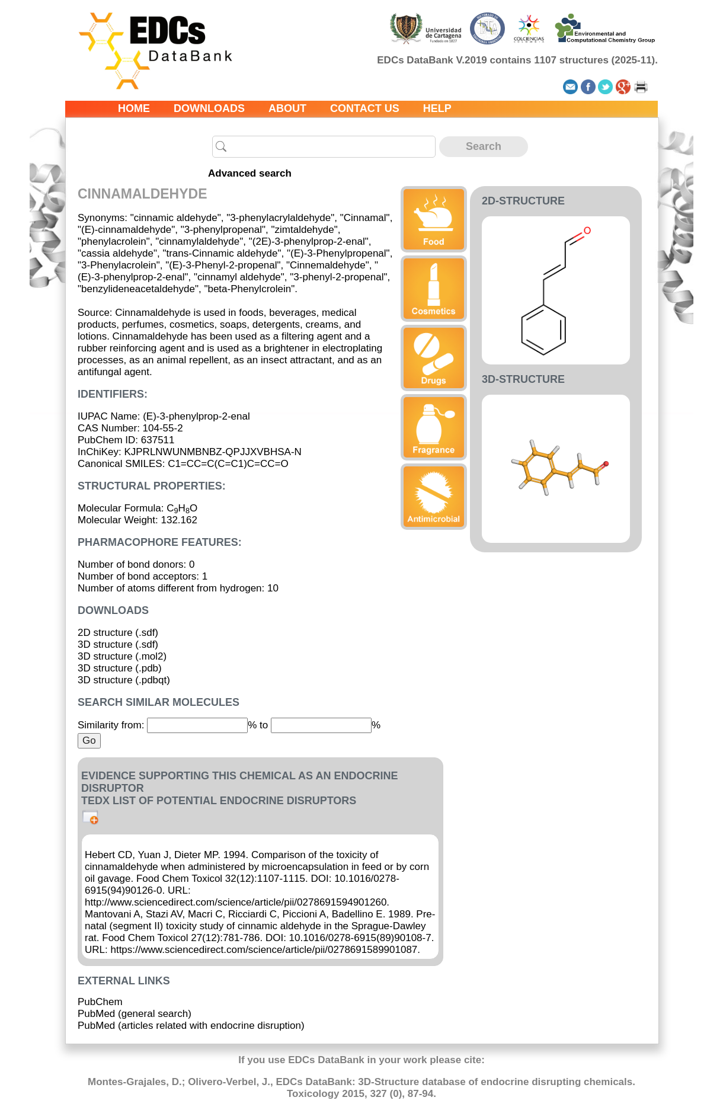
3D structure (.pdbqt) (124, 680)
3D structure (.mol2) (122, 656)
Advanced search (250, 173)
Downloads (209, 108)
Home (134, 108)
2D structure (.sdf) (118, 632)
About (287, 108)
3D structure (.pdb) (120, 668)
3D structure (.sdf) (118, 644)
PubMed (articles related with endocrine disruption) (191, 1025)
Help (437, 108)
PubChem (100, 1001)
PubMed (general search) (134, 1013)
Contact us (364, 108)
